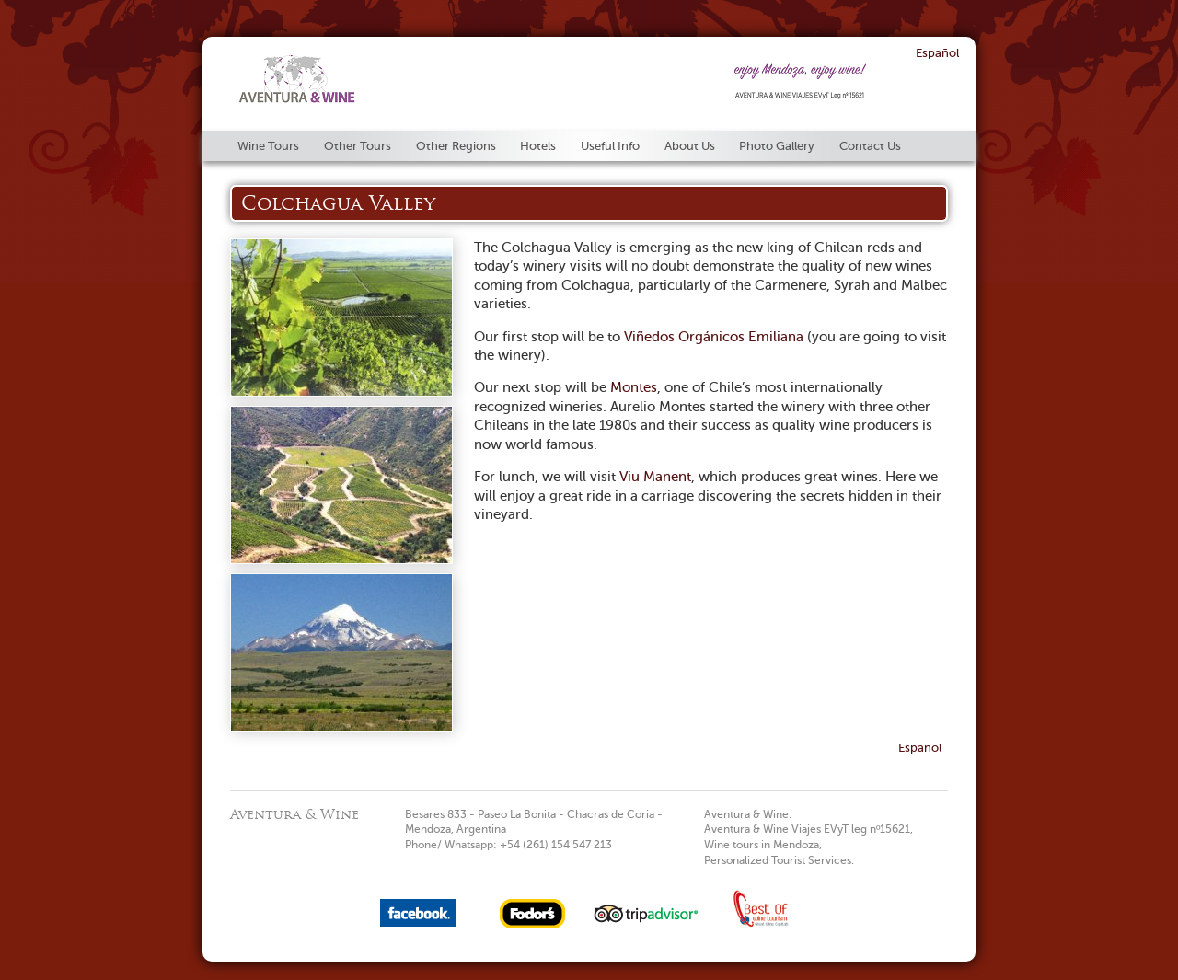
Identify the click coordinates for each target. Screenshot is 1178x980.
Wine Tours (268, 146)
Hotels (538, 146)
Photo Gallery (776, 146)
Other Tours (357, 146)
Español (937, 53)
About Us (689, 146)
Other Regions (456, 146)
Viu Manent (655, 476)
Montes (633, 387)
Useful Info (610, 146)
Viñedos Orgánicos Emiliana (713, 336)
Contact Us (870, 146)
